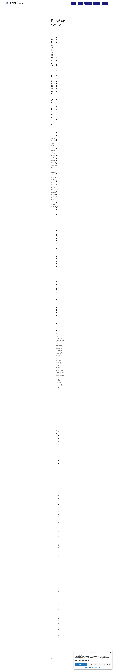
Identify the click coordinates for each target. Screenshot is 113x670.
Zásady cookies (88, 667)
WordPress (53, 660)
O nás (73, 3)
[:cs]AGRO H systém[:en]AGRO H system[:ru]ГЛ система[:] (52, 86)
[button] (110, 652)
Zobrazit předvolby (105, 664)
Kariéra (80, 3)
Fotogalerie (88, 3)
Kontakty (105, 3)
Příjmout (81, 664)
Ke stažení (96, 3)
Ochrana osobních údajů (97, 667)
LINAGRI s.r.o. (17, 3)
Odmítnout (93, 664)
